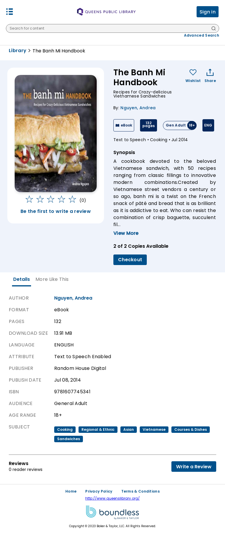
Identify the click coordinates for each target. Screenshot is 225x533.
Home (70, 491)
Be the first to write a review (56, 211)
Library (17, 50)
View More (126, 233)
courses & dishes (190, 429)
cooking (65, 429)
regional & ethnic (98, 429)
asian (128, 429)
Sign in (208, 11)
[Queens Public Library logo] (106, 11)
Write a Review (194, 466)
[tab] (21, 279)
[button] (9, 11)
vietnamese (154, 429)
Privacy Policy (98, 491)
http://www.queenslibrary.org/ (112, 498)
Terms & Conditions (140, 491)
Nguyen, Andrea (138, 108)
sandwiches (68, 438)
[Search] (214, 28)
